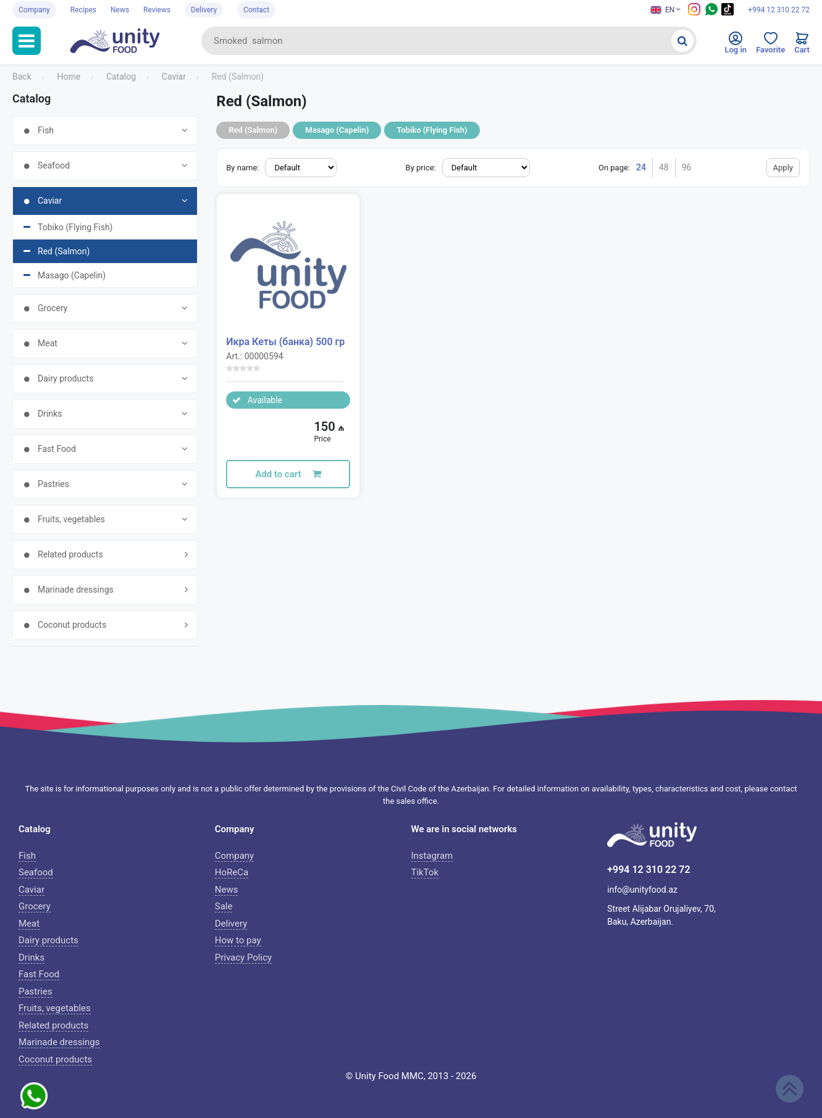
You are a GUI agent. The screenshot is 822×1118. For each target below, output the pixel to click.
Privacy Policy (243, 957)
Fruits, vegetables (55, 1008)
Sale (224, 906)
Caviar (31, 889)
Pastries (35, 991)
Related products (53, 1025)
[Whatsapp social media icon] (711, 13)
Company (34, 10)
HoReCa (231, 872)
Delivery (204, 10)
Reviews (156, 10)
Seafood (36, 872)
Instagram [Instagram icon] (432, 855)
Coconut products (55, 1059)
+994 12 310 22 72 (779, 10)
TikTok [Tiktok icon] (425, 872)
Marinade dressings (59, 1042)
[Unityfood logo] (121, 40)
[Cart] (802, 45)
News (120, 10)
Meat (29, 923)
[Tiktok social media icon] (727, 13)
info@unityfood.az (642, 890)
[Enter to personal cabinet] (735, 45)
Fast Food (39, 974)
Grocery (35, 906)
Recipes (83, 10)
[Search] (682, 41)
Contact (256, 10)
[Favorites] (770, 45)
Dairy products (48, 940)
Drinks (31, 957)
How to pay (238, 940)
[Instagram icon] (694, 13)
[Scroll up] (789, 1089)
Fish (27, 855)
